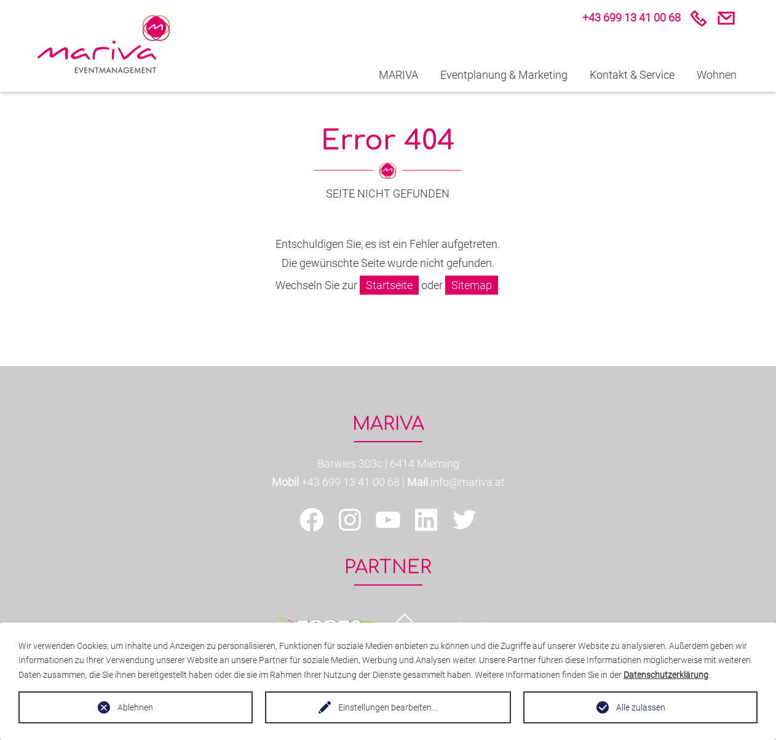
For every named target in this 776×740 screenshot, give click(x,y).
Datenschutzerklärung (666, 675)
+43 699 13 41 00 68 (350, 481)
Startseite (389, 285)
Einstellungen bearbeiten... (387, 707)
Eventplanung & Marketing (504, 74)
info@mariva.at (467, 481)
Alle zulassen (640, 707)
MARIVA (398, 74)
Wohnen (717, 74)
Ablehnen (135, 707)
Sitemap (471, 285)
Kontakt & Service (632, 74)
